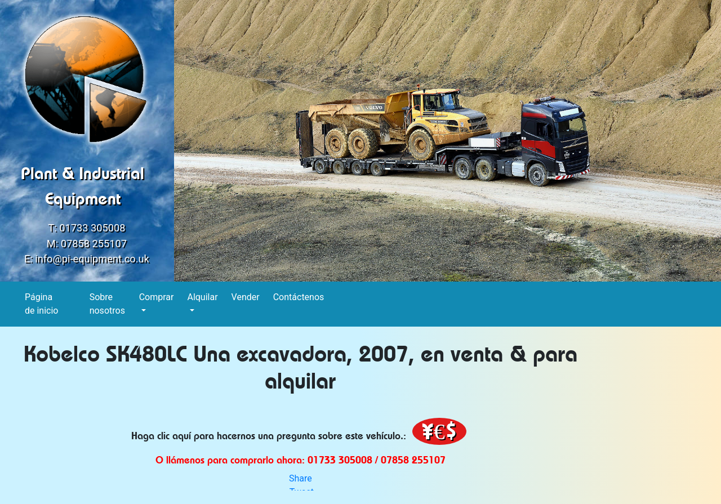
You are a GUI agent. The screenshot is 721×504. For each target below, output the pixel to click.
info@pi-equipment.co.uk (92, 259)
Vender (246, 296)
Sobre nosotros (108, 304)
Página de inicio (42, 304)
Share (300, 478)
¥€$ (439, 431)
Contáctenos (299, 296)
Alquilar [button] (202, 297)
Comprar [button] (156, 297)
